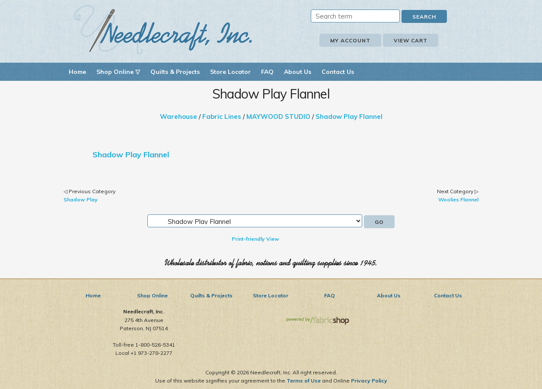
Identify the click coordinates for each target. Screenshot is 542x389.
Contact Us (338, 72)
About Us (297, 72)
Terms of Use (304, 380)
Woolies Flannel (458, 199)
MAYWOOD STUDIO (278, 116)
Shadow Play (81, 199)
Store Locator (230, 72)
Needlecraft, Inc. (163, 29)
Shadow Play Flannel (349, 116)
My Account (350, 40)
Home (77, 72)
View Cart (410, 40)
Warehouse (178, 116)
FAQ (267, 72)
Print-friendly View (255, 239)
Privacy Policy (369, 380)
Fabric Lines (221, 116)
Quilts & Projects (175, 72)
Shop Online (152, 295)
